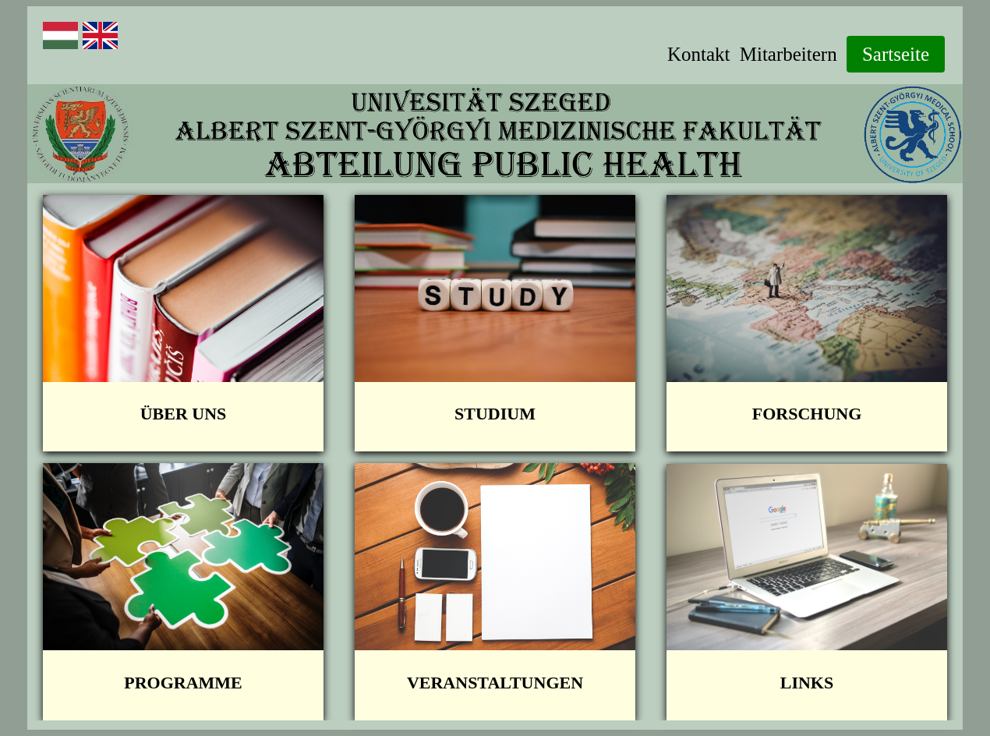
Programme (183, 682)
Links (806, 682)
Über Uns (183, 413)
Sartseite (895, 54)
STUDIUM (495, 413)
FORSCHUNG (807, 413)
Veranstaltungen (495, 682)
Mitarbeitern (788, 54)
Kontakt (698, 54)
